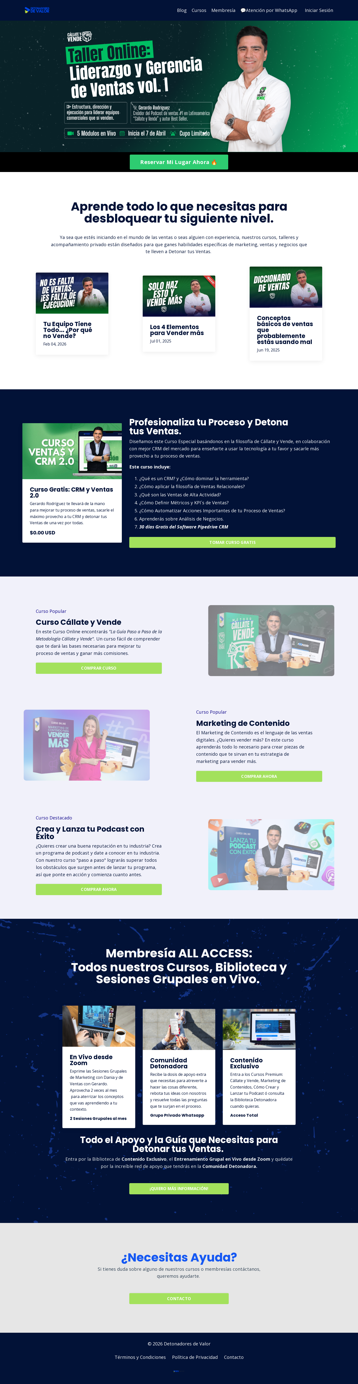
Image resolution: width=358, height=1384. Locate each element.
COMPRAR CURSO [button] (98, 668)
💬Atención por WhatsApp (268, 10)
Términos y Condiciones (140, 1358)
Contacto (234, 1358)
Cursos (199, 10)
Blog (182, 10)
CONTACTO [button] (179, 1299)
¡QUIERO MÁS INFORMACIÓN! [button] (179, 1189)
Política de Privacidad (195, 1358)
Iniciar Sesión (319, 10)
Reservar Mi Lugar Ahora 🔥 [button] (179, 161)
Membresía (223, 10)
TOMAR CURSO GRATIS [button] (232, 542)
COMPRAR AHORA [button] (259, 777)
